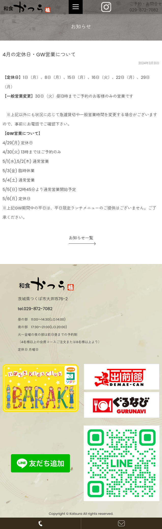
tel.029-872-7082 (35, 309)
